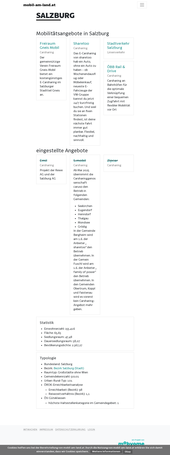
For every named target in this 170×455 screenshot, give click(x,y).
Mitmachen (30, 429)
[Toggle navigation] (142, 4)
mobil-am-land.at (39, 5)
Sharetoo (81, 43)
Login (91, 429)
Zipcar (112, 160)
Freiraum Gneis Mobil (49, 45)
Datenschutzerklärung (70, 429)
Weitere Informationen (106, 451)
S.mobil (79, 160)
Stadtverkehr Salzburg (118, 45)
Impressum (46, 429)
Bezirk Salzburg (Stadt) (69, 368)
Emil (43, 160)
